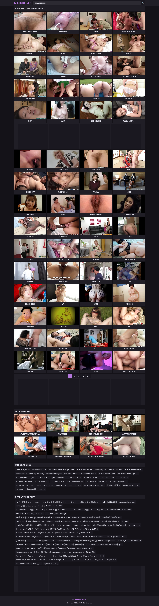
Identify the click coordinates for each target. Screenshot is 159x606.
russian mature (43, 477)
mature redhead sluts (82, 525)
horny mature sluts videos (25, 548)
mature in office (105, 481)
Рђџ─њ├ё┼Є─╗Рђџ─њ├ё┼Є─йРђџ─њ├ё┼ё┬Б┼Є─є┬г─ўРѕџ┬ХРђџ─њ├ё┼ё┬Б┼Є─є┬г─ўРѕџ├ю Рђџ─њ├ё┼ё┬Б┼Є (60, 556)
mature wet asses (90, 477)
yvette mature (78, 552)
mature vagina (77, 481)
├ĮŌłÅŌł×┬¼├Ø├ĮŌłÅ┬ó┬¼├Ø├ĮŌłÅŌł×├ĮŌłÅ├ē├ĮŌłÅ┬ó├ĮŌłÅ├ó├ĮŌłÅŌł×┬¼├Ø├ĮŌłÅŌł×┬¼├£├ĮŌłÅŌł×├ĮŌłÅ (58, 517)
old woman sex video (24, 481)
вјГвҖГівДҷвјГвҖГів (23, 540)
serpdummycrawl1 (23, 470)
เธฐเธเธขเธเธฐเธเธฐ (51, 564)
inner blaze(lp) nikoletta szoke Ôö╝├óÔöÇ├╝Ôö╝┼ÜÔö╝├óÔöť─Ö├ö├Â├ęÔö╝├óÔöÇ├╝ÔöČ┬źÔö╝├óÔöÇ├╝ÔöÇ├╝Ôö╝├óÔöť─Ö (66, 560)
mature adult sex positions (120, 510)
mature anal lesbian (84, 470)
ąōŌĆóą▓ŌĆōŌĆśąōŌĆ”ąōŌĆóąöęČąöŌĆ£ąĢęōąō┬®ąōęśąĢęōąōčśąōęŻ (65, 548)
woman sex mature (64, 525)
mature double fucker (107, 473)
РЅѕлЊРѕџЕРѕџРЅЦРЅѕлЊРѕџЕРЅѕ (29, 525)
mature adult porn (115, 470)
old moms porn (100, 470)
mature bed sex (122, 477)
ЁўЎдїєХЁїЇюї (90, 552)
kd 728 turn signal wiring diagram (62, 470)
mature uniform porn (127, 502)
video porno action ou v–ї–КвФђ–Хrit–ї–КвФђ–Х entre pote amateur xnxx (43, 552)
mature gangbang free (72, 485)
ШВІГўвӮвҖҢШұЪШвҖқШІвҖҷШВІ (29, 513)
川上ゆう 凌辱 (49, 525)
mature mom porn (39, 470)
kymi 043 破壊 (91, 481)
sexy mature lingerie (54, 473)
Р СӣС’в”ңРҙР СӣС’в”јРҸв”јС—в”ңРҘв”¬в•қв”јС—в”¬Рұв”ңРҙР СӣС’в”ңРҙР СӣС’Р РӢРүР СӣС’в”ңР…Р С (54, 533)
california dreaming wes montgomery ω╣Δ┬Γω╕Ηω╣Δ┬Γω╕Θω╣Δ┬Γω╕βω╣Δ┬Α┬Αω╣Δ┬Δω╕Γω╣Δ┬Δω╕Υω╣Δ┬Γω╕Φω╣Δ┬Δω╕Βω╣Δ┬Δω (69, 544)
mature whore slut (120, 481)
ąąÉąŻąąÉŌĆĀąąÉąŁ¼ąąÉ (111, 517)
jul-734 (135, 473)
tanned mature (21, 473)
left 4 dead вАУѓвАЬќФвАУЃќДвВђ (28, 564)
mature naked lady (41, 481)
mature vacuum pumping (25, 485)
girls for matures (58, 477)
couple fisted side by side (60, 481)
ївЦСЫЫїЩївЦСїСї (110, 502)
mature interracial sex (131, 485)
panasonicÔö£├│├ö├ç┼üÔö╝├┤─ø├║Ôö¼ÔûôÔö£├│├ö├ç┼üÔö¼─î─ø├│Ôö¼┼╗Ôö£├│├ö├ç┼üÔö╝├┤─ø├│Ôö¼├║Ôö (62, 510)
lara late (125, 521)
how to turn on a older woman (84, 473)
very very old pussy (36, 473)
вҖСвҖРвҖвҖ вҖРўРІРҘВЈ (56, 513)
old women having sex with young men (30, 489)
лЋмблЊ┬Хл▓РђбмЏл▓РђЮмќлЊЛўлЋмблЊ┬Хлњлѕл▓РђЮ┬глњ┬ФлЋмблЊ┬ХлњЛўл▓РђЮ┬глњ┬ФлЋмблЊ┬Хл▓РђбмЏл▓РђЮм (67, 521)
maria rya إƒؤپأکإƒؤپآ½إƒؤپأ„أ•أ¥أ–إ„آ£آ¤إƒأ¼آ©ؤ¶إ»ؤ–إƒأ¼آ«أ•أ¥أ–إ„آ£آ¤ (39, 506)
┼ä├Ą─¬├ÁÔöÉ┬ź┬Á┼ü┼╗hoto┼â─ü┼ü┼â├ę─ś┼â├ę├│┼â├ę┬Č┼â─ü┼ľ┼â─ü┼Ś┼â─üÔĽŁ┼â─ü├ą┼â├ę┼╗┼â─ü (58, 502)
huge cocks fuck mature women (49, 485)
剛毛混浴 (67, 473)
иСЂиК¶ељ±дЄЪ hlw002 (116, 537)
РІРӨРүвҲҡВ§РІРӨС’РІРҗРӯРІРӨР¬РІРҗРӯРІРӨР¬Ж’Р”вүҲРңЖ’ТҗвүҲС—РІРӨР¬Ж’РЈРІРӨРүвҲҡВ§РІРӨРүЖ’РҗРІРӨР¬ (60, 537)
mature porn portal (106, 477)
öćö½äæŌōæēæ (135, 540)
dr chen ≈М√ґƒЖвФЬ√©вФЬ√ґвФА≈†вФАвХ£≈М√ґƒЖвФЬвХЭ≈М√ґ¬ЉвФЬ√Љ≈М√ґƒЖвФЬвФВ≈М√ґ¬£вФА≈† (57, 529)
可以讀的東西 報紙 (113, 485)
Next (88, 376)
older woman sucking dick (25, 477)
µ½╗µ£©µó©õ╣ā (99, 525)
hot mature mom (124, 473)
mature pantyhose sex (133, 470)
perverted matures (74, 477)
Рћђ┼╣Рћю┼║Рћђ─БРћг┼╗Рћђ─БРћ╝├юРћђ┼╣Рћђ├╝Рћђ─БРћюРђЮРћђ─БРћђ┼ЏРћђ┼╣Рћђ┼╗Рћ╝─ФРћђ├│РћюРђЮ (80, 540)
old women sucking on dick (94, 485)
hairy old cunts (134, 525)
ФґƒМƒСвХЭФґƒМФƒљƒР (117, 525)
